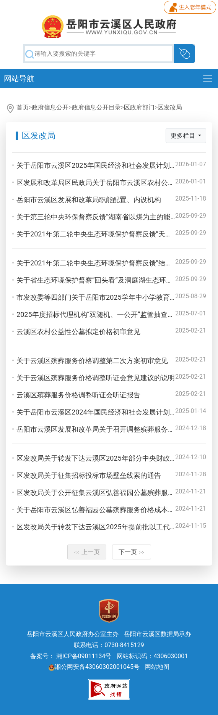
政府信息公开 (50, 107)
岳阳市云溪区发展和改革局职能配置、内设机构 (88, 200)
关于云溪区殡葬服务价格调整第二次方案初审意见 (92, 361)
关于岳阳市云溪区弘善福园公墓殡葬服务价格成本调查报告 (105, 510)
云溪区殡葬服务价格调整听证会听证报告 (78, 395)
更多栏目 (184, 135)
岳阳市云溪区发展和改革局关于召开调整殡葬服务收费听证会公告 (116, 429)
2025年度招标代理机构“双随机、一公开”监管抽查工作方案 (105, 314)
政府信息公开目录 (96, 107)
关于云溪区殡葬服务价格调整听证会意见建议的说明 (95, 378)
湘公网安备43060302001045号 (94, 666)
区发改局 (170, 107)
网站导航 (19, 78)
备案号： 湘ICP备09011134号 (71, 656)
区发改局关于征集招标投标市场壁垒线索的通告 (88, 475)
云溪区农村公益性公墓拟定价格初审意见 (78, 332)
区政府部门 (139, 107)
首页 (22, 107)
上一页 (87, 552)
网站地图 (157, 666)
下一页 (132, 552)
